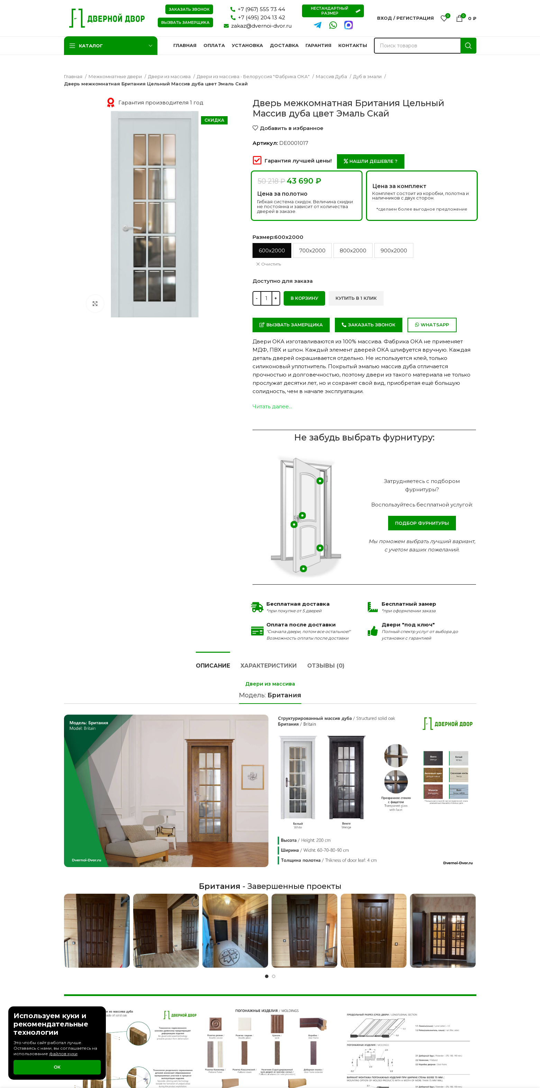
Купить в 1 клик (356, 298)
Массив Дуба (332, 76)
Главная (73, 76)
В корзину (304, 298)
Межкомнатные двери (116, 76)
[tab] (213, 662)
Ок (57, 1067)
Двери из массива (170, 76)
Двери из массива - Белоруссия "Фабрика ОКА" (254, 76)
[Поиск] (425, 46)
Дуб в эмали (368, 76)
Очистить (271, 264)
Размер (278, 237)
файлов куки (63, 1053)
